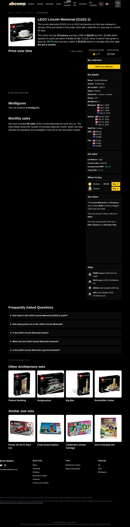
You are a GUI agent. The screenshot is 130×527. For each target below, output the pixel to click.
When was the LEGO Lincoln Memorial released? (35, 341)
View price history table (19, 93)
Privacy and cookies (40, 483)
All (99, 465)
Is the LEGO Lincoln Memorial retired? (30, 333)
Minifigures (102, 472)
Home (10, 13)
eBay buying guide (72, 469)
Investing (36, 469)
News (35, 465)
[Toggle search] (101, 4)
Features (36, 479)
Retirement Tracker (72, 465)
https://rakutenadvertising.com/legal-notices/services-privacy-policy (21, 503)
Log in (117, 4)
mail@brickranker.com (9, 469)
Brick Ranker (7, 461)
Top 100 (74, 4)
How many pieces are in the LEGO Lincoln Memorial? (37, 324)
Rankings (49, 4)
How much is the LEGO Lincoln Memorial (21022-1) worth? (40, 315)
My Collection (93, 4)
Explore (31, 4)
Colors (58, 4)
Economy (83, 4)
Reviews (36, 472)
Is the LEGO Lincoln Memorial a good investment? (36, 350)
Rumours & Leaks (40, 476)
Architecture (29, 13)
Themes (40, 4)
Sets (100, 469)
